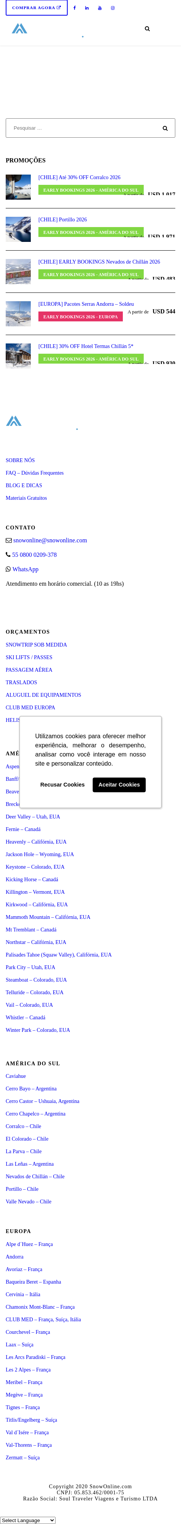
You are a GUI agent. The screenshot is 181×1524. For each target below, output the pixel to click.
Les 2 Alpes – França (28, 1370)
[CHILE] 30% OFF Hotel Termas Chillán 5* (85, 346)
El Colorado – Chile (27, 1139)
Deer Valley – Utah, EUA (33, 817)
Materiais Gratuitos (26, 498)
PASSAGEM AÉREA (29, 670)
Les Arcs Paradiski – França (35, 1357)
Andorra (15, 1257)
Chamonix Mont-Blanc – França (40, 1307)
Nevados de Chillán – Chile (35, 1176)
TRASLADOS (21, 682)
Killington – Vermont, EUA (35, 892)
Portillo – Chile (22, 1189)
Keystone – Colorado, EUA (35, 867)
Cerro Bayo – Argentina (31, 1089)
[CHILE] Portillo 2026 (62, 219)
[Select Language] (28, 1520)
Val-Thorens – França (29, 1445)
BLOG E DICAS (24, 485)
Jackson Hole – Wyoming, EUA (40, 854)
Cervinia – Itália (23, 1294)
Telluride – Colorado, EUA (35, 992)
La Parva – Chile (23, 1151)
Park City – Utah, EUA (30, 967)
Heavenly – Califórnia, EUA (36, 842)
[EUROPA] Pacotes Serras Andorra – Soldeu (86, 304)
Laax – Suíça (19, 1345)
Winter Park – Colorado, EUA (38, 1030)
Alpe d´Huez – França (29, 1244)
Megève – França (24, 1395)
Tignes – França (23, 1407)
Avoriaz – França (24, 1269)
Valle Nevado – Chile (28, 1202)
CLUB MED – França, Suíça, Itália (43, 1319)
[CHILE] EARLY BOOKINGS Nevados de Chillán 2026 (99, 262)
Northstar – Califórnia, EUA (36, 942)
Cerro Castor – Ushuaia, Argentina (42, 1101)
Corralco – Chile (23, 1126)
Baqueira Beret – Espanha (33, 1282)
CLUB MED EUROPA (30, 707)
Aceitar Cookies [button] (119, 785)
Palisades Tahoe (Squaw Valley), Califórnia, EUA (59, 955)
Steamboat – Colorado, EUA (36, 980)
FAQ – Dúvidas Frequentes (35, 473)
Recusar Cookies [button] (62, 785)
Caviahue (16, 1076)
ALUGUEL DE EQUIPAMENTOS (43, 695)
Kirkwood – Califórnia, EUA (37, 904)
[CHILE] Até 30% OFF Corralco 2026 (79, 177)
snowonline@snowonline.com (50, 540)
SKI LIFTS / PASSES (29, 657)
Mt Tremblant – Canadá (31, 930)
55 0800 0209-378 (34, 554)
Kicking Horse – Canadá (32, 879)
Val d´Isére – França (27, 1432)
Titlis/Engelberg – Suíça (31, 1420)
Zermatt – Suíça (23, 1457)
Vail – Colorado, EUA (29, 1005)
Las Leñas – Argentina (30, 1164)
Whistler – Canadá (25, 1017)
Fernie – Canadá (23, 829)
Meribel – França (24, 1382)
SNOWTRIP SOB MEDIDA (36, 645)
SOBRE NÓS (20, 460)
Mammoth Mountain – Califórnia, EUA (48, 917)
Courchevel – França (28, 1332)
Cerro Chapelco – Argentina (35, 1114)
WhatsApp (25, 569)
